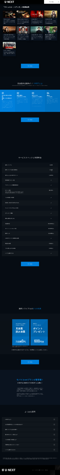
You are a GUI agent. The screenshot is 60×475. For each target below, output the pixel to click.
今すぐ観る (51, 1)
